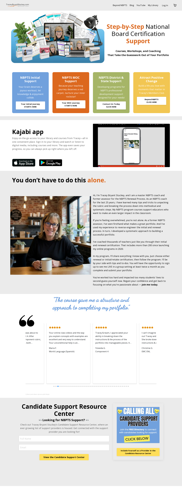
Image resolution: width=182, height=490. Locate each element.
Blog (129, 5)
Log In (164, 5)
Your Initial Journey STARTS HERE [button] (30, 106)
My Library (152, 5)
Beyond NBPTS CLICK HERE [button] (151, 101)
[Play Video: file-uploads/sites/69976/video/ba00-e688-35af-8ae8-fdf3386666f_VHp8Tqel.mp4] (131, 146)
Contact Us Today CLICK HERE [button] (111, 106)
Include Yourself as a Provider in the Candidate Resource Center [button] (138, 456)
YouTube (139, 5)
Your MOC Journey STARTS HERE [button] (71, 105)
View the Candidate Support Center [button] (64, 461)
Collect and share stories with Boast (37, 398)
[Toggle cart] (175, 5)
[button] (53, 390)
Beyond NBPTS (116, 5)
